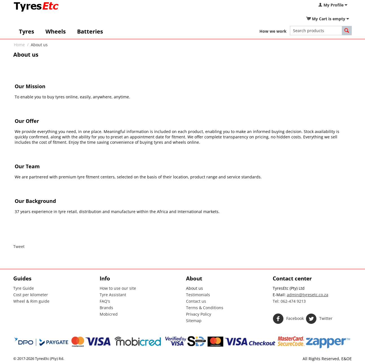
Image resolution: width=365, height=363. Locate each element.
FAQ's (105, 301)
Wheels (55, 31)
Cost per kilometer (30, 294)
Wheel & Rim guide (31, 301)
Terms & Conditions (204, 307)
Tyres (26, 31)
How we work (273, 31)
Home (19, 44)
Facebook (288, 318)
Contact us (196, 301)
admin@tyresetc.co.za (307, 294)
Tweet (19, 246)
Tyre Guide (23, 288)
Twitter (319, 318)
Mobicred (109, 314)
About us (194, 288)
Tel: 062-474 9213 (289, 301)
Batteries (90, 31)
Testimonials (198, 294)
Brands (106, 307)
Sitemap (194, 320)
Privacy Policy (198, 314)
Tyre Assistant (113, 294)
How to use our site (118, 288)
